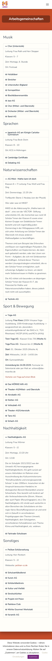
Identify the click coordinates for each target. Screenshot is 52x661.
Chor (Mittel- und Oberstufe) (21, 106)
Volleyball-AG (14, 405)
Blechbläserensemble (18, 95)
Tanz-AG (12, 415)
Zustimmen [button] (33, 657)
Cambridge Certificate (18, 157)
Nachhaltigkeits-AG (17, 437)
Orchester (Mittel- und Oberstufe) (23, 111)
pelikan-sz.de (21, 565)
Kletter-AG (13, 400)
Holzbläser (13, 74)
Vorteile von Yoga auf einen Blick (20, 377)
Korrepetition (14, 90)
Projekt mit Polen (16, 599)
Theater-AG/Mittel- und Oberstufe (24, 389)
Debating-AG (14, 162)
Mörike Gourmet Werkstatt (20, 609)
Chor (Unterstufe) (16, 46)
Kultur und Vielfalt (16, 588)
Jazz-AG (11, 100)
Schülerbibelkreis (16, 583)
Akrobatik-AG (14, 394)
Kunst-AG (12, 578)
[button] (26, 46)
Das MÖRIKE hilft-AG (18, 384)
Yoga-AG (12, 315)
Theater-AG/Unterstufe (19, 410)
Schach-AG (13, 421)
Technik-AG (13, 299)
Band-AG (12, 116)
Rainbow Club (14, 604)
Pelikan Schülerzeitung (18, 549)
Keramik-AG (13, 614)
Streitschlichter (15, 593)
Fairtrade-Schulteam (17, 533)
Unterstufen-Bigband (17, 85)
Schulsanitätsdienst (17, 572)
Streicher (12, 79)
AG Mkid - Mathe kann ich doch (22, 179)
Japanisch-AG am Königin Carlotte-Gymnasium (24, 133)
